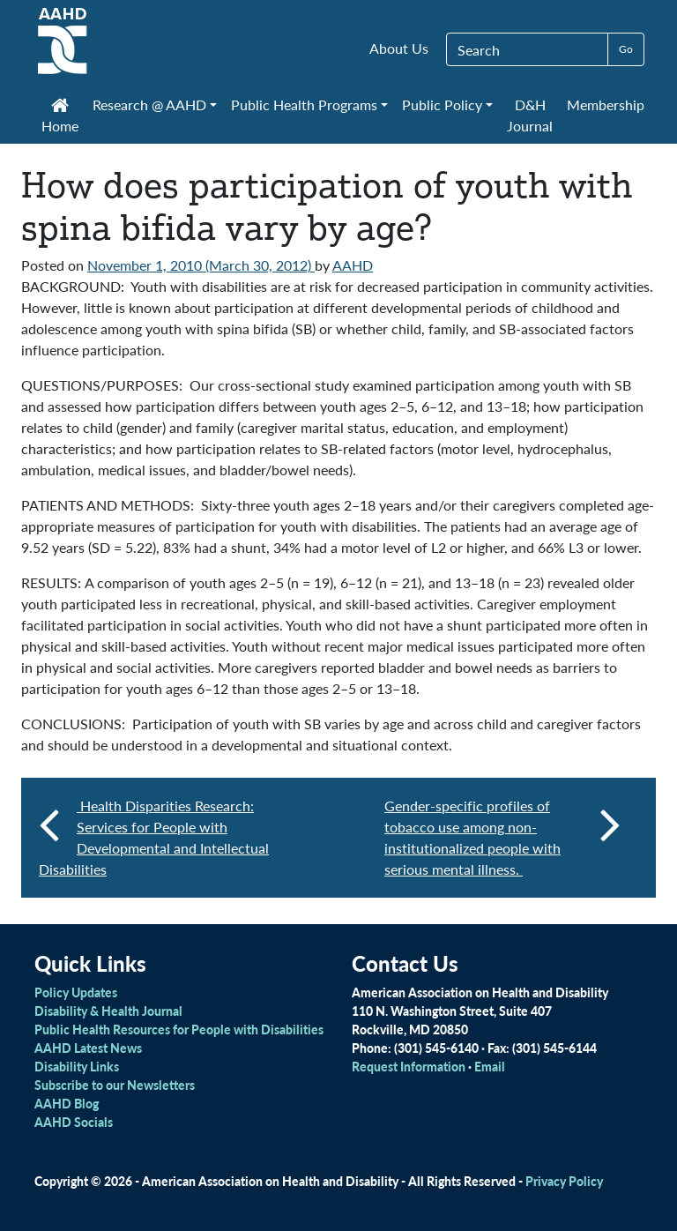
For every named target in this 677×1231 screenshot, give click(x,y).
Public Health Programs (304, 104)
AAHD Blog (66, 1103)
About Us (398, 48)
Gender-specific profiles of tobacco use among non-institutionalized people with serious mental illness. (502, 837)
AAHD (352, 265)
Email (489, 1066)
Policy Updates (75, 992)
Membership (605, 104)
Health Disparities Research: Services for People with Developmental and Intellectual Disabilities (154, 837)
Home (59, 117)
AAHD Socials (73, 1121)
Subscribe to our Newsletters (114, 1084)
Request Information (408, 1066)
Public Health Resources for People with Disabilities (179, 1029)
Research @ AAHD (149, 104)
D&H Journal (530, 115)
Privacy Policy (564, 1181)
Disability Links (76, 1066)
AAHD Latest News (88, 1047)
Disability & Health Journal (108, 1010)
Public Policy (442, 104)
